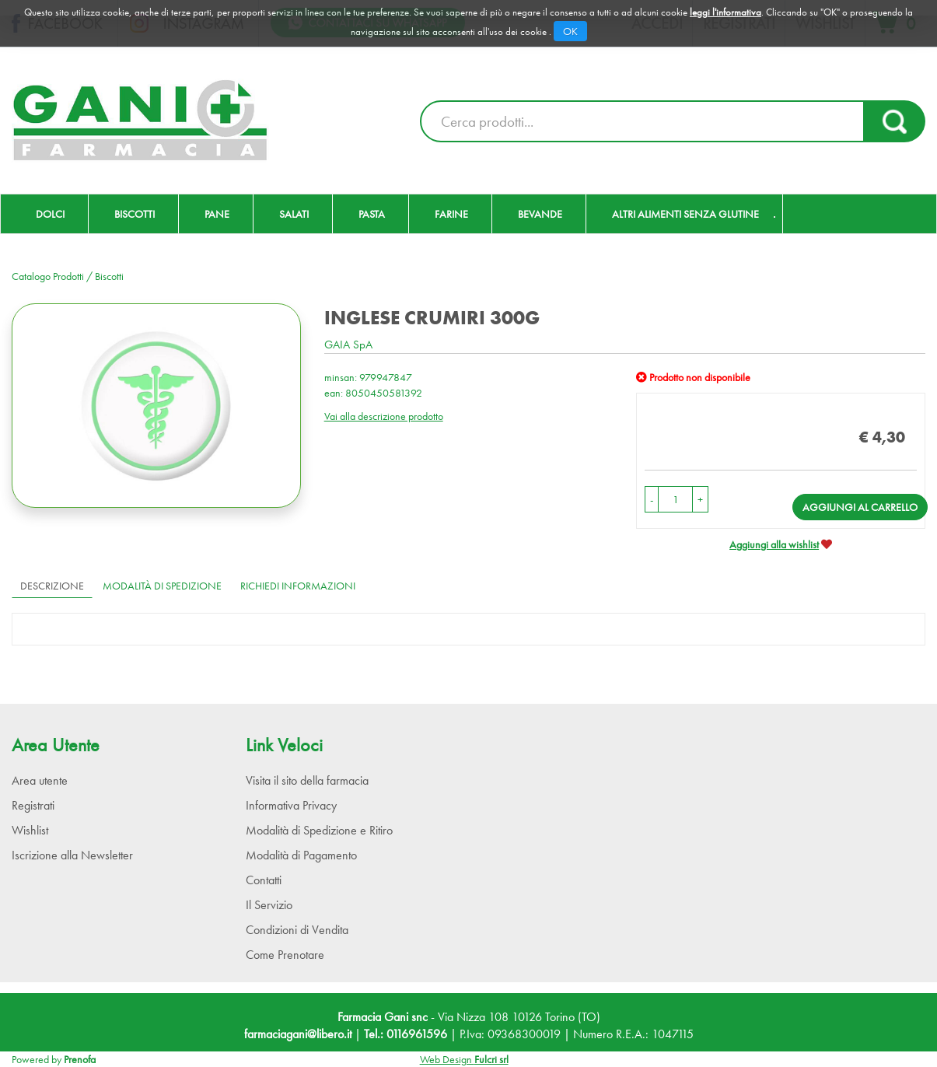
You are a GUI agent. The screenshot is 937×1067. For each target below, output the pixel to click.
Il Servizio (269, 905)
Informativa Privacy (291, 805)
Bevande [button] (540, 214)
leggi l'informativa (725, 12)
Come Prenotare (285, 954)
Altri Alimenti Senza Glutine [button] (685, 214)
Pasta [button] (371, 214)
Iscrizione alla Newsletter (72, 855)
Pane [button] (217, 214)
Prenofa (80, 1059)
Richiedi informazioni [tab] (297, 586)
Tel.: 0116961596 (405, 1034)
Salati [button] (294, 214)
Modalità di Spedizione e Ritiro (319, 830)
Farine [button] (451, 214)
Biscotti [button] (134, 214)
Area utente (40, 780)
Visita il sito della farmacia (307, 780)
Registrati (33, 805)
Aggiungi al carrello (860, 507)
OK (570, 31)
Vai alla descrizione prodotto (383, 416)
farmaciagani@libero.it (297, 1034)
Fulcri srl (491, 1059)
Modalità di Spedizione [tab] (162, 586)
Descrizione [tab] (52, 586)
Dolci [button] (50, 214)
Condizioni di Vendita (297, 930)
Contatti (263, 880)
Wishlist (30, 830)
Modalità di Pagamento (301, 855)
